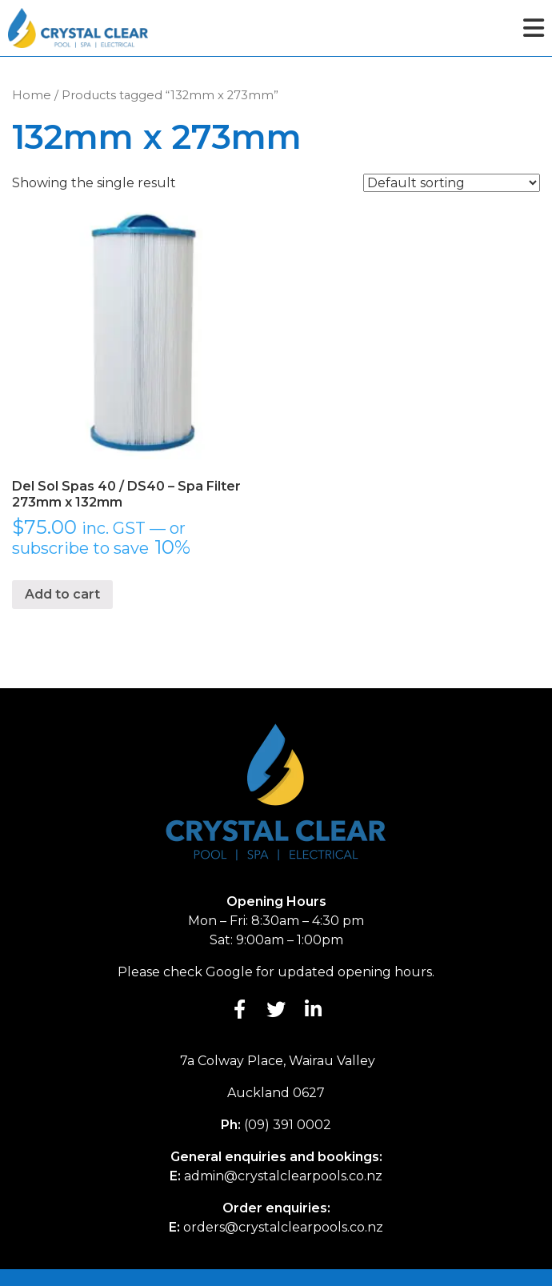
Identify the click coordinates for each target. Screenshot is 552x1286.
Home (31, 95)
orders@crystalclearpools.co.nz (283, 1227)
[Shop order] (451, 183)
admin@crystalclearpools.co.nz (283, 1176)
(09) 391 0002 (287, 1124)
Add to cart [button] (62, 594)
